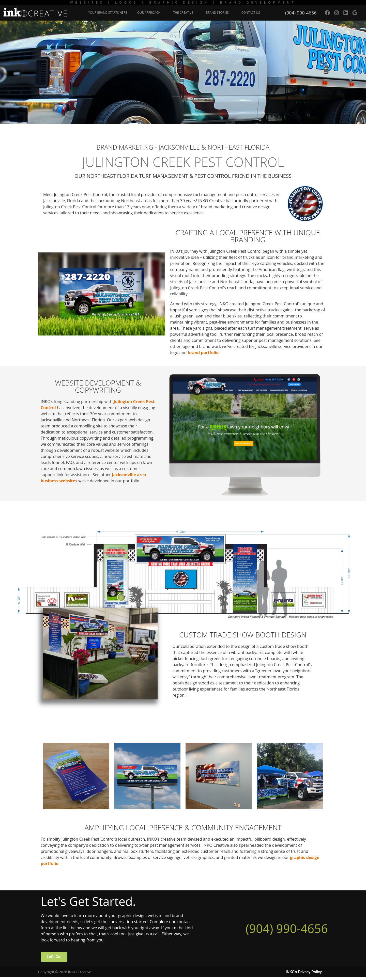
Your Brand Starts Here (107, 12)
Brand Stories (218, 12)
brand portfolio (203, 352)
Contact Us (250, 12)
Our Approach (150, 12)
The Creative (184, 12)
